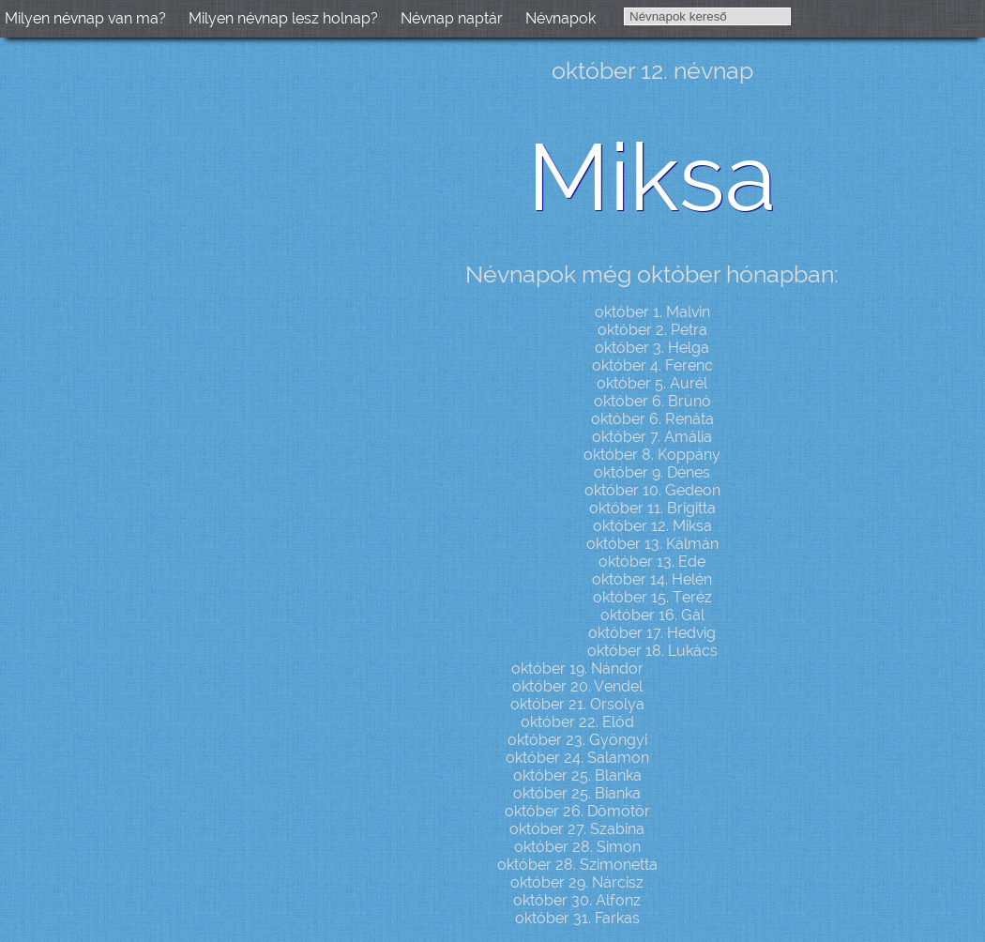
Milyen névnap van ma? (85, 18)
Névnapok (560, 18)
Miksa (652, 177)
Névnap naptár (452, 18)
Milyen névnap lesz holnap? (283, 18)
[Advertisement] (159, 343)
